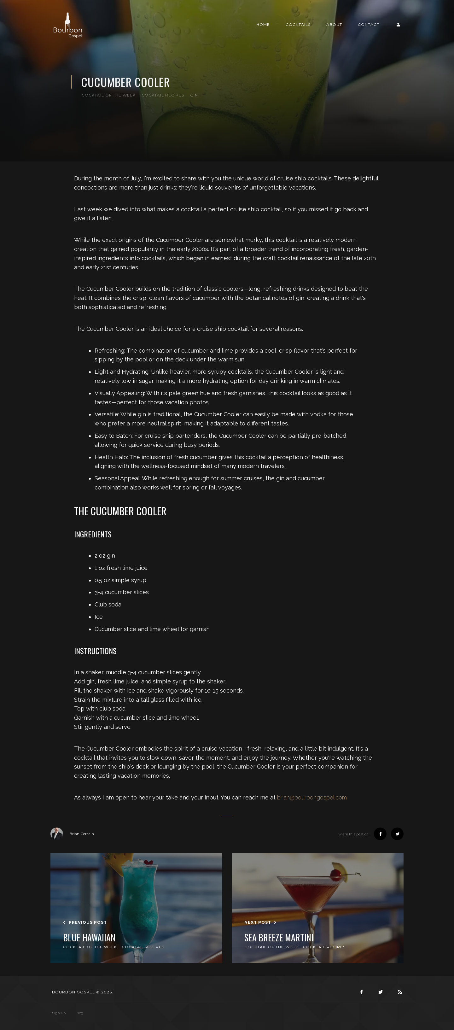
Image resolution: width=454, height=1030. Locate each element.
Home (263, 24)
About (334, 24)
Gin (194, 95)
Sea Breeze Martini (278, 937)
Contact (368, 24)
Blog (79, 1013)
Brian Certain (72, 834)
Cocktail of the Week (109, 95)
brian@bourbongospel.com (312, 797)
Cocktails (298, 24)
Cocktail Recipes (163, 95)
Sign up (59, 1013)
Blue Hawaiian (89, 937)
